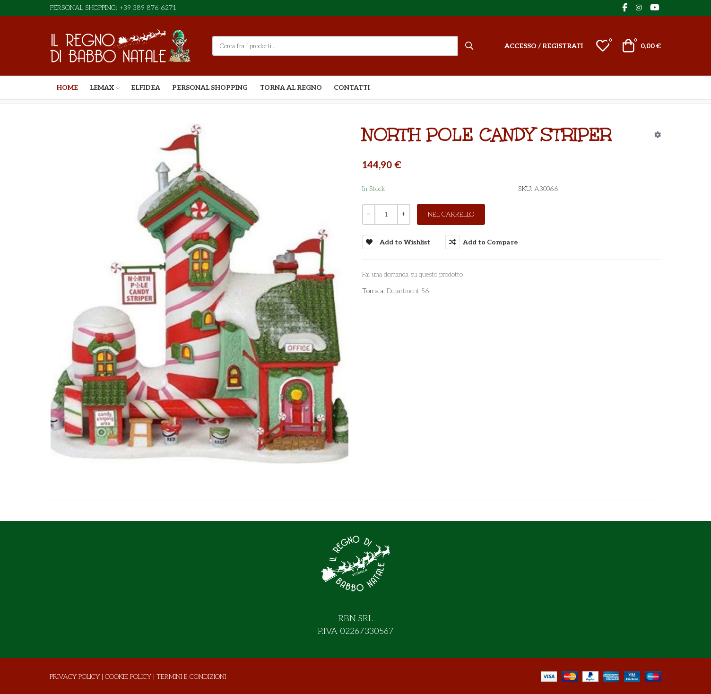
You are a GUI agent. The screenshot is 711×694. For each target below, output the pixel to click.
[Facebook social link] (624, 8)
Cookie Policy (128, 677)
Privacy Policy (75, 677)
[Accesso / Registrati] (543, 46)
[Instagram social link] (638, 8)
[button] (603, 46)
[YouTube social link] (654, 8)
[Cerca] (469, 46)
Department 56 (408, 291)
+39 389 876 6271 (147, 8)
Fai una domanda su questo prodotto (412, 274)
